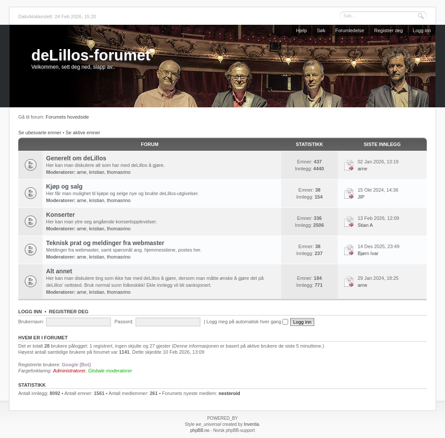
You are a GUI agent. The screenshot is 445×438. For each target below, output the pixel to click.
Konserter (60, 214)
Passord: (123, 321)
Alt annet (59, 271)
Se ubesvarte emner (39, 132)
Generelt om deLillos (76, 158)
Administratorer (69, 370)
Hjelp (301, 30)
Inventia (251, 424)
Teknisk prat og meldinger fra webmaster (105, 242)
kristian (96, 172)
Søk (321, 30)
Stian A (365, 225)
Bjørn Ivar (368, 253)
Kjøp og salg (64, 186)
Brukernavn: (31, 321)
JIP (361, 196)
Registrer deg (388, 30)
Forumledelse (350, 30)
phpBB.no (199, 430)
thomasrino (118, 172)
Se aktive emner (83, 132)
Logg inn (422, 30)
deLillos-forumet (90, 54)
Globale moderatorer (110, 370)
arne (81, 172)
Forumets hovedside (67, 116)
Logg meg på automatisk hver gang (247, 321)
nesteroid (229, 393)
